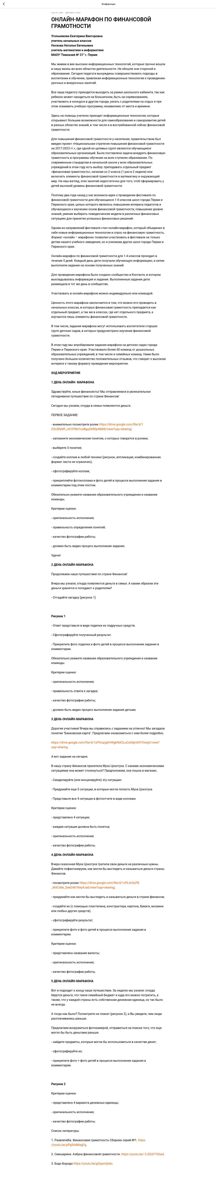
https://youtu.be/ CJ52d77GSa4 (142, 1157)
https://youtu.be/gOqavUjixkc (93, 1167)
